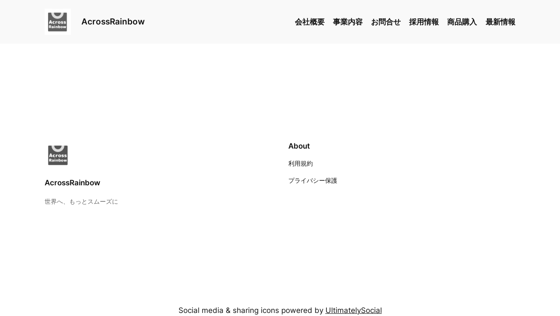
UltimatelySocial (354, 310)
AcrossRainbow (113, 21)
